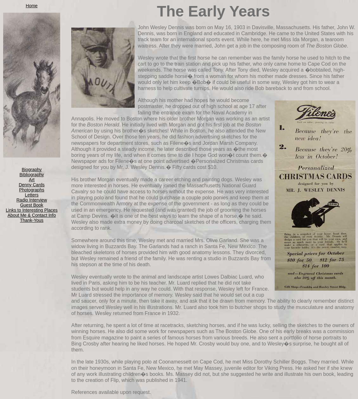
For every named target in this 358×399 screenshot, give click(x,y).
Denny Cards (32, 184)
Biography (32, 169)
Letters (32, 194)
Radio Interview (31, 200)
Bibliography (31, 174)
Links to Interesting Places (31, 210)
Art (32, 179)
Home (31, 5)
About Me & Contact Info (32, 215)
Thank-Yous (31, 220)
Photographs (31, 189)
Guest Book (31, 205)
